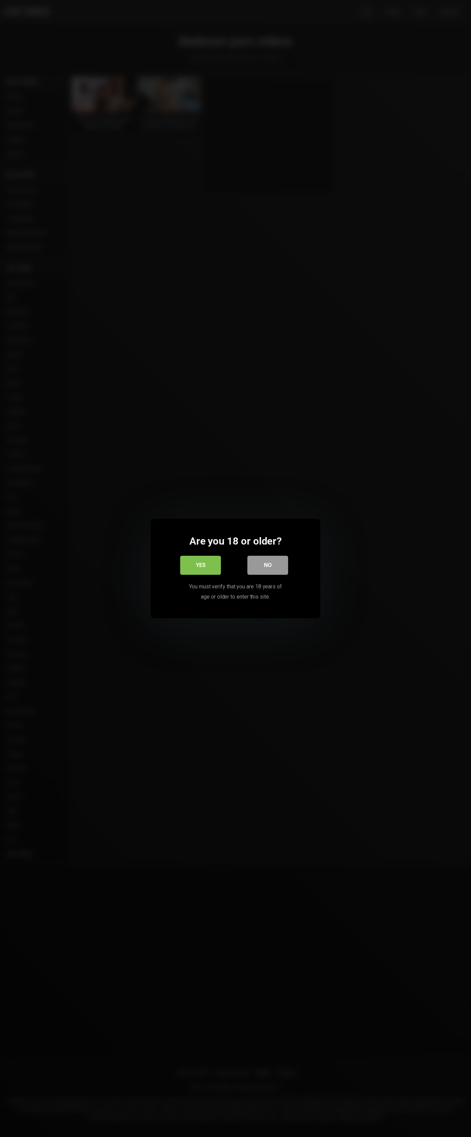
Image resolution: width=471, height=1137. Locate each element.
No (268, 565)
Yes (201, 565)
